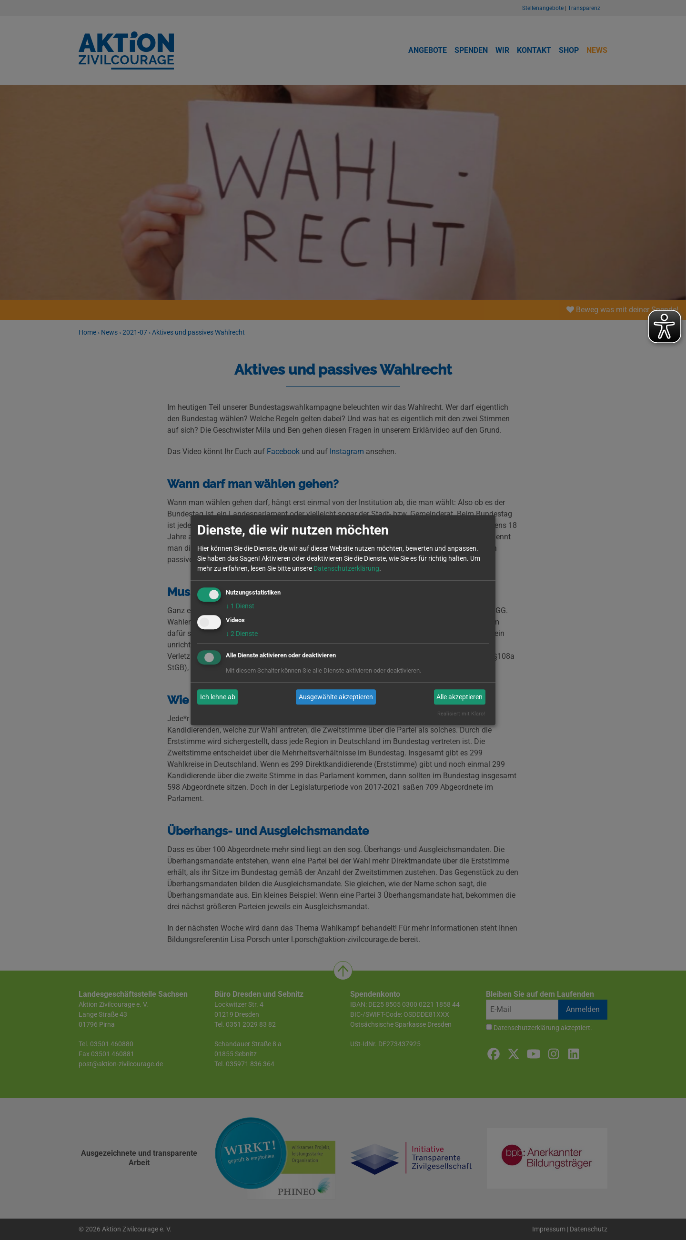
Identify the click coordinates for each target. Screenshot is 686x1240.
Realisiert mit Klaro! (461, 714)
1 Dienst (240, 606)
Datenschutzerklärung (346, 568)
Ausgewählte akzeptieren (336, 697)
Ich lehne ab (217, 697)
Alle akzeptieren (459, 697)
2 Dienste (242, 634)
